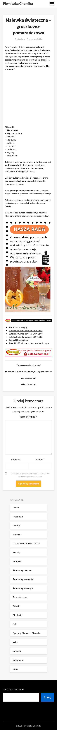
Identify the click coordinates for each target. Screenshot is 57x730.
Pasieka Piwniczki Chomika (26, 543)
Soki (15, 624)
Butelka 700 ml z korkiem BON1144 (25, 333)
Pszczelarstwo (20, 597)
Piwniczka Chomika (18, 4)
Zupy (15, 669)
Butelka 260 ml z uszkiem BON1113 (25, 337)
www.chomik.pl (28, 378)
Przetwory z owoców (23, 579)
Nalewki (17, 534)
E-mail (40, 459)
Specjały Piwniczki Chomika (27, 633)
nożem (28, 190)
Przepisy (17, 561)
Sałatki (16, 606)
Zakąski (17, 651)
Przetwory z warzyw (23, 588)
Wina (15, 642)
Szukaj (47, 697)
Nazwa (16, 459)
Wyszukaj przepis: (13, 689)
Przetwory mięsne (22, 570)
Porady (16, 552)
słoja (21, 184)
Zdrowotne (18, 660)
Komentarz (28, 417)
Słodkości (17, 615)
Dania (16, 507)
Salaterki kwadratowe (19, 340)
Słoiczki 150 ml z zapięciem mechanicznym (29, 343)
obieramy (19, 162)
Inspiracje (18, 516)
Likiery (16, 525)
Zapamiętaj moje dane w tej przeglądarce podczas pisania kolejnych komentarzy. (30, 475)
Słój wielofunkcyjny (18, 327)
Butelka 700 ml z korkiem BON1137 (25, 330)
